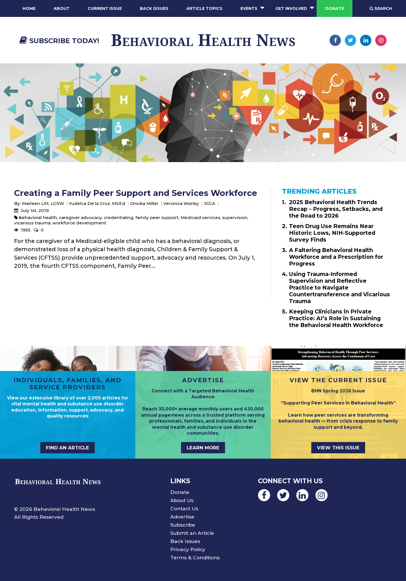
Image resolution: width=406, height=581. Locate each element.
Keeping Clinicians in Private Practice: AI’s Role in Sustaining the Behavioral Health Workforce (336, 318)
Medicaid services (200, 217)
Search (381, 8)
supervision (234, 217)
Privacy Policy (187, 549)
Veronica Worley (181, 203)
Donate (334, 8)
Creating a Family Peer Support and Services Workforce (135, 193)
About (62, 8)
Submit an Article (192, 533)
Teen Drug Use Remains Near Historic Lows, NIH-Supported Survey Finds (332, 233)
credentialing (118, 217)
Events (248, 8)
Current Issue (105, 8)
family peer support (156, 217)
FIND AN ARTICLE (67, 447)
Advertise (182, 517)
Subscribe (182, 525)
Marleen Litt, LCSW (43, 203)
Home (29, 8)
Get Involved (291, 8)
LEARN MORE (203, 447)
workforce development (79, 223)
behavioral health (38, 217)
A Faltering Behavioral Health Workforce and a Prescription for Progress (336, 257)
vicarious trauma (32, 223)
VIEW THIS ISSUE (338, 447)
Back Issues (154, 8)
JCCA (209, 203)
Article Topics (204, 8)
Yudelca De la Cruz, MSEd (97, 203)
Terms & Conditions (195, 557)
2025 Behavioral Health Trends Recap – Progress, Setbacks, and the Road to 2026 (336, 209)
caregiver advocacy (80, 217)
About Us (181, 500)
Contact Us (184, 508)
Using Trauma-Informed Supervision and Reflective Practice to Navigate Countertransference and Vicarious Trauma (339, 287)
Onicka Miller (144, 203)
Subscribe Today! (59, 41)
